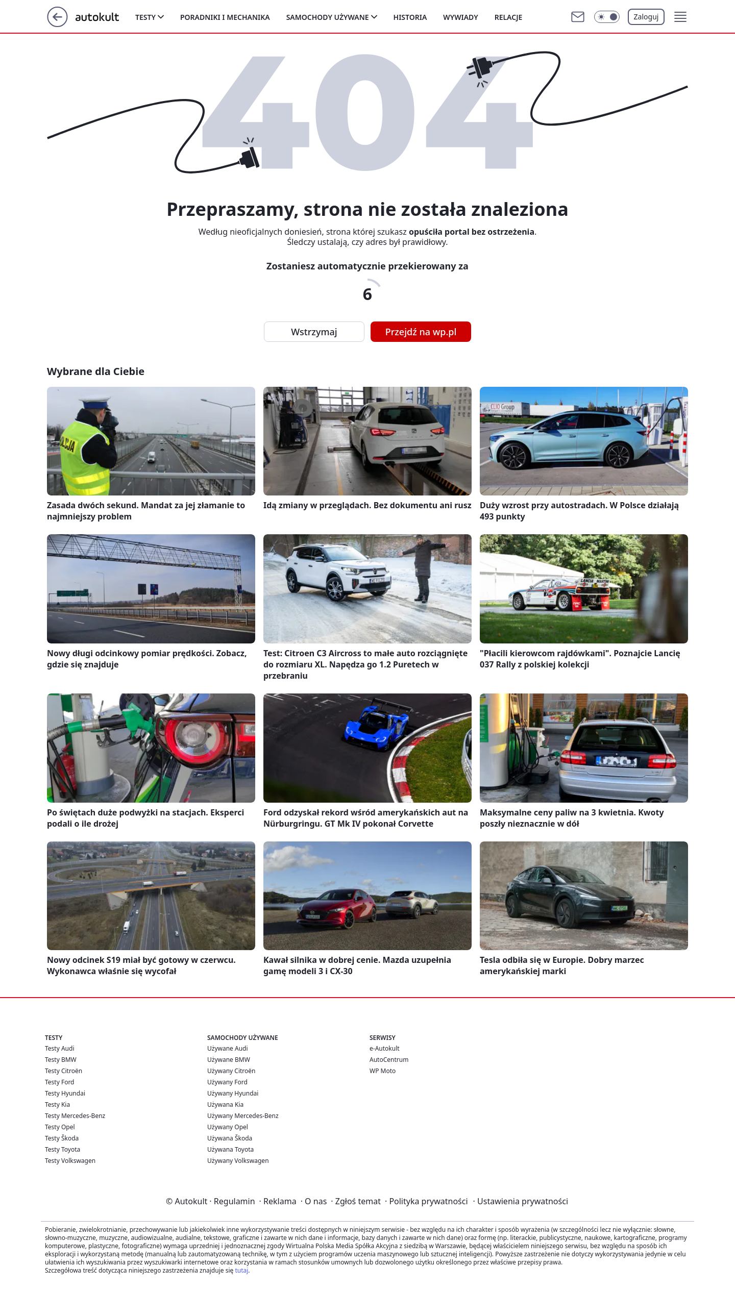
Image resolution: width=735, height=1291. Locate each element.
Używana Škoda (229, 1138)
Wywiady (460, 17)
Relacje (509, 17)
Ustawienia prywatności (520, 1201)
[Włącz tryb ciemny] (607, 17)
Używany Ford (227, 1082)
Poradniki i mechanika (225, 17)
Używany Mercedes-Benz (243, 1115)
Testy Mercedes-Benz (75, 1115)
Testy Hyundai (65, 1093)
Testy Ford (60, 1082)
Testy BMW (61, 1059)
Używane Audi (227, 1048)
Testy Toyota (62, 1149)
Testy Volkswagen (70, 1160)
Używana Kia (225, 1104)
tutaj (241, 1270)
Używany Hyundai (232, 1093)
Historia (410, 17)
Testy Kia (57, 1104)
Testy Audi (59, 1048)
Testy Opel (60, 1127)
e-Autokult (385, 1048)
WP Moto (383, 1070)
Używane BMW (228, 1059)
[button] (680, 17)
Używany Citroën (231, 1070)
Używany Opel (227, 1127)
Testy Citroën (63, 1070)
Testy (145, 17)
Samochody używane (327, 17)
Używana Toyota (230, 1149)
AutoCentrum (389, 1059)
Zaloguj (646, 16)
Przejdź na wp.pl (421, 332)
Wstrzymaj (314, 332)
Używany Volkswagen (238, 1160)
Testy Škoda (62, 1138)
